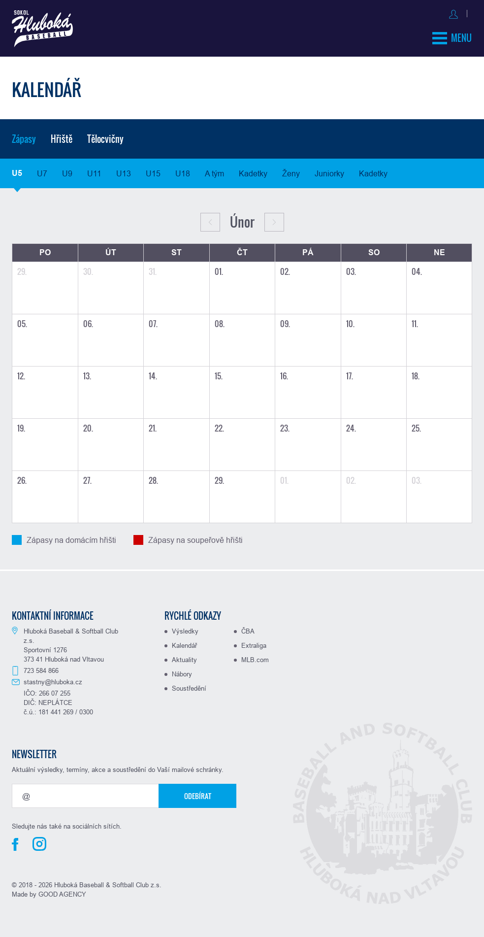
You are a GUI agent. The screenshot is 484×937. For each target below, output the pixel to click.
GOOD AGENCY (62, 893)
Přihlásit (406, 13)
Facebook (15, 843)
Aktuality (184, 658)
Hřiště (61, 137)
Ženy (291, 171)
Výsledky (185, 630)
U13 (123, 171)
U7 (42, 171)
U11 (94, 171)
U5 (17, 171)
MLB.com (255, 658)
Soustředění (189, 687)
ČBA (248, 630)
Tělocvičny (105, 137)
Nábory (182, 672)
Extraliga (253, 644)
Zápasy (24, 137)
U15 (153, 171)
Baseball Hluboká (45, 30)
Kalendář (184, 644)
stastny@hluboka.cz (53, 680)
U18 (182, 171)
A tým (214, 171)
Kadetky (253, 171)
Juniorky (329, 171)
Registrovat (451, 13)
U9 (67, 171)
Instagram (39, 842)
